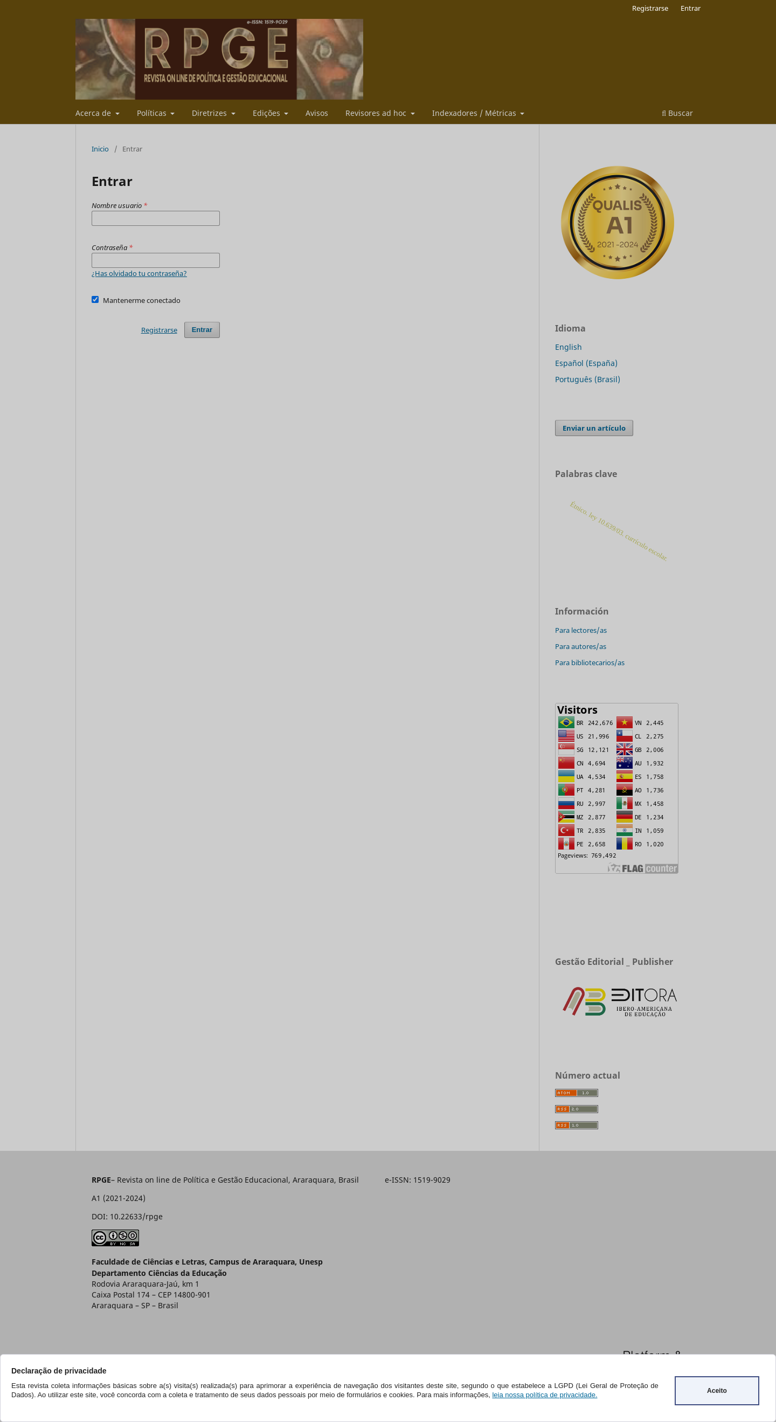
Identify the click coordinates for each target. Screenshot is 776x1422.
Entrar (691, 8)
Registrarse (650, 8)
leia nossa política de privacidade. (544, 1395)
